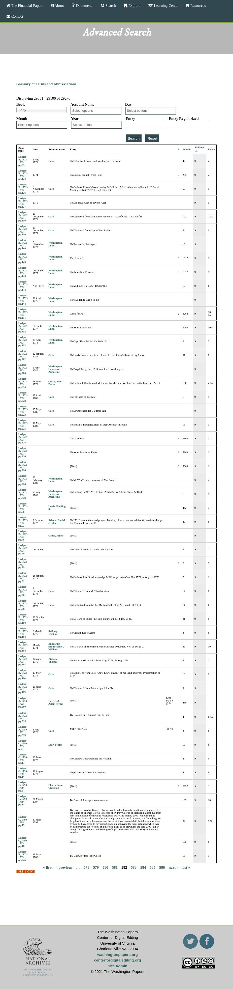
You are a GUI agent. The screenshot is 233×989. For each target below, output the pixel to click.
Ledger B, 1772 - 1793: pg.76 (23, 535)
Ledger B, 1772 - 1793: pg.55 (23, 160)
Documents (84, 5)
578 (86, 867)
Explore (133, 5)
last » (186, 867)
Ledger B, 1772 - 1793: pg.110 (23, 674)
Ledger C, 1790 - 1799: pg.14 (23, 772)
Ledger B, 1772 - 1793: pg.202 (23, 355)
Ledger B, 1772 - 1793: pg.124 (23, 174)
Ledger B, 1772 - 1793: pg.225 (23, 855)
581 (115, 867)
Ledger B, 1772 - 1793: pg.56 (23, 507)
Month (21, 119)
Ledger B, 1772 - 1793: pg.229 (23, 493)
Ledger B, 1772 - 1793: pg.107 (23, 660)
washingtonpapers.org (117, 954)
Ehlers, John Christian (55, 786)
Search (110, 5)
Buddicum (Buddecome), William (56, 646)
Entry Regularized (184, 119)
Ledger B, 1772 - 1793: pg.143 (23, 258)
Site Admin (117, 966)
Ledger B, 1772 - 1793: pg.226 (23, 452)
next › (173, 867)
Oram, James (55, 535)
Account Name (82, 104)
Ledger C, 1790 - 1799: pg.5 (23, 744)
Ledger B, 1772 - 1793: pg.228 (23, 480)
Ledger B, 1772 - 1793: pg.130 (23, 216)
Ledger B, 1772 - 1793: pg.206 (23, 369)
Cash (51, 161)
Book (20, 104)
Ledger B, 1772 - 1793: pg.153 (23, 341)
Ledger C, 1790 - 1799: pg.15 (23, 821)
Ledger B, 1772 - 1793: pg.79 (23, 549)
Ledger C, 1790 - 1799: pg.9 (23, 786)
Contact (16, 16)
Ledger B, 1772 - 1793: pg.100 (23, 618)
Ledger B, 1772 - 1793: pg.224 (23, 438)
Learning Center (166, 5)
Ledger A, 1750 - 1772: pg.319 (23, 731)
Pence (211, 149)
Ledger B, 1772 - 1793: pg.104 (23, 632)
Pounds (187, 149)
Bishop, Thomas (52, 660)
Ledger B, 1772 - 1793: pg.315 (23, 717)
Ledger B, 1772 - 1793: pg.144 (23, 271)
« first (48, 867)
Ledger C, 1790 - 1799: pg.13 (23, 758)
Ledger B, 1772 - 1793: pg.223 (23, 396)
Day (128, 104)
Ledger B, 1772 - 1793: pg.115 (23, 688)
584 (143, 867)
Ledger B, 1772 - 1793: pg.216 (23, 382)
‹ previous (64, 867)
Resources (197, 5)
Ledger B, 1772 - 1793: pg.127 (23, 202)
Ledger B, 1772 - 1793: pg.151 (23, 313)
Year (75, 119)
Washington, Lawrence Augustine (55, 369)
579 (96, 867)
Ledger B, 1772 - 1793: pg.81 (23, 577)
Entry (130, 119)
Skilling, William (53, 632)
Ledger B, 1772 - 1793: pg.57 (23, 521)
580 (105, 867)
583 (134, 867)
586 (162, 867)
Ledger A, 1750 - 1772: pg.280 (23, 702)
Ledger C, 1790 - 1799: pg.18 (23, 841)
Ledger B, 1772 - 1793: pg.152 (23, 327)
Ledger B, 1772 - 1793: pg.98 (23, 604)
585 (152, 867)
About (59, 5)
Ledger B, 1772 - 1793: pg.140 (23, 244)
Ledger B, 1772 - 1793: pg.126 (23, 188)
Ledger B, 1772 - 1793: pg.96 (23, 591)
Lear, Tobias (55, 744)
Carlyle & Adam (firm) (55, 702)
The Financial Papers (26, 5)
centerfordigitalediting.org (117, 960)
